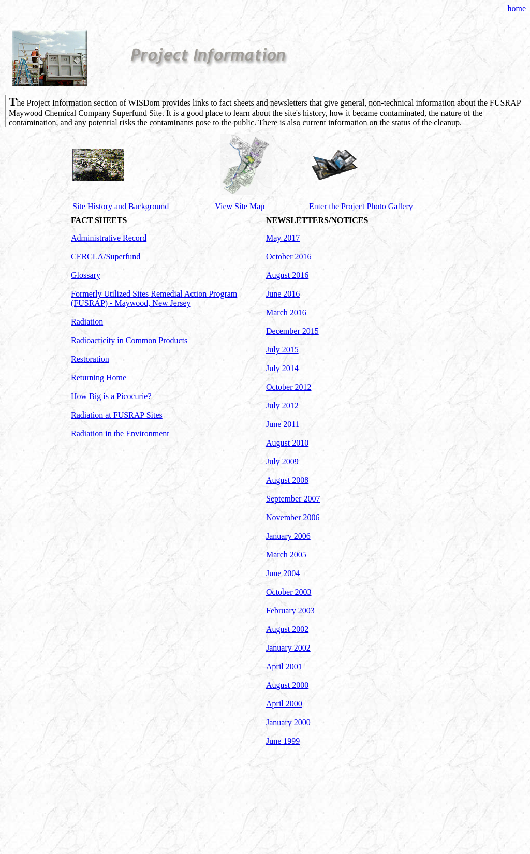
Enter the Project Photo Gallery (361, 206)
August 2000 (287, 685)
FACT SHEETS (99, 220)
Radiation (87, 321)
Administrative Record (108, 237)
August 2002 (287, 629)
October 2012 (289, 386)
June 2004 (283, 573)
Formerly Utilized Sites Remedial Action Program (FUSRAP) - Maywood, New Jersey (154, 298)
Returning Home (98, 377)
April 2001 (284, 666)
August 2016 (287, 275)
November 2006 (293, 517)
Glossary (85, 275)
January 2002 (288, 647)
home (516, 8)
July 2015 (282, 349)
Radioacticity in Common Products (129, 340)
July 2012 (282, 405)
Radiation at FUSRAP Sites (117, 414)
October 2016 (289, 256)
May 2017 (283, 237)
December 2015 (292, 331)
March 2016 (286, 312)
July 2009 (282, 461)
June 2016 (283, 293)
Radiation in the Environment (120, 433)
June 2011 (283, 424)
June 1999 (283, 741)
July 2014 (282, 368)
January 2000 (288, 722)
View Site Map (239, 206)
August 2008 (287, 480)
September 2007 (293, 498)
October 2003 (289, 591)
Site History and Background (120, 206)
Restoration (90, 359)
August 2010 (287, 442)
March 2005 (286, 554)
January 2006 (288, 536)
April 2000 (284, 703)
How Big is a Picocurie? (111, 396)
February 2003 (290, 610)
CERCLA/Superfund (105, 256)
